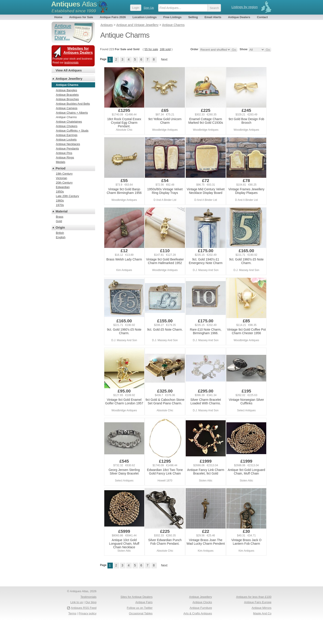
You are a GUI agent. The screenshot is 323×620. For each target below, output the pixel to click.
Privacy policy (87, 613)
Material (62, 211)
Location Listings (145, 17)
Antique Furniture (201, 607)
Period (60, 168)
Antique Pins (64, 153)
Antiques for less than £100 (253, 596)
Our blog (90, 602)
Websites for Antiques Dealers (78, 50)
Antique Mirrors (261, 607)
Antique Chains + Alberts (72, 112)
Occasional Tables (141, 613)
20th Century (64, 182)
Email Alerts (213, 17)
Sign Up (149, 7)
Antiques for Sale (81, 17)
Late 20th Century (67, 196)
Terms (72, 613)
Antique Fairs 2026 (113, 17)
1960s (60, 200)
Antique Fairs (144, 602)
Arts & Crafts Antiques (197, 613)
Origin (60, 227)
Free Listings (172, 17)
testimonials (71, 62)
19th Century (64, 173)
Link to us (76, 602)
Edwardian (63, 187)
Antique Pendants (67, 148)
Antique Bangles (66, 90)
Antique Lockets (66, 139)
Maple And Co (262, 613)
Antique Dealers (239, 17)
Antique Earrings (66, 135)
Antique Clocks (202, 602)
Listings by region (244, 7)
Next (164, 59)
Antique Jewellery (69, 78)
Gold (59, 221)
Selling (193, 17)
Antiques (74, 4)
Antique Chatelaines (69, 121)
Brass (59, 216)
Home (58, 17)
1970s (60, 205)
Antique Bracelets (67, 94)
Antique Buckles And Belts (73, 103)
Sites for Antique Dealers (136, 596)
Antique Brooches (67, 99)
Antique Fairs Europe (257, 602)
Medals (60, 162)
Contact (262, 17)
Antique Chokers (66, 126)
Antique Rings (65, 157)
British (60, 232)
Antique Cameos (66, 108)
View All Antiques (69, 70)
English (60, 237)
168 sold (165, 49)
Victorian (61, 178)
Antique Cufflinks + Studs (72, 130)
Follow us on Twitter (140, 607)
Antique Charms (66, 117)
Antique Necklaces (68, 144)
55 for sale (151, 49)
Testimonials (88, 596)
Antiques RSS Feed (83, 607)
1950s (60, 191)
